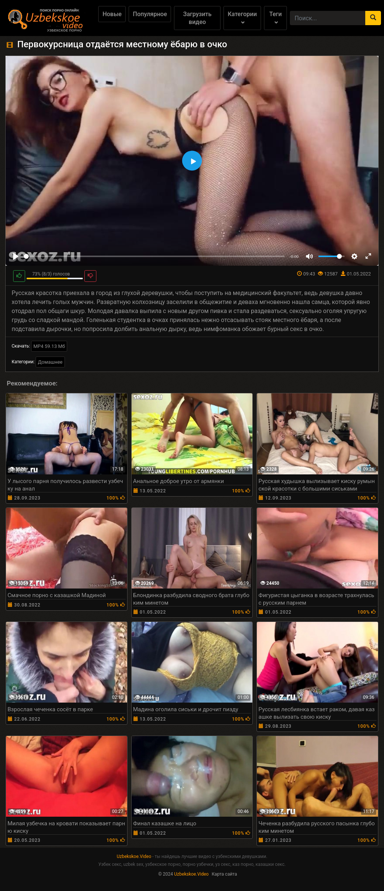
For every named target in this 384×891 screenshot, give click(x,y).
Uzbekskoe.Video (134, 856)
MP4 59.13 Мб (49, 346)
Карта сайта (224, 874)
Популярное (150, 14)
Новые (112, 14)
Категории (242, 17)
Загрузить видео (197, 18)
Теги (275, 17)
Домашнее (50, 362)
